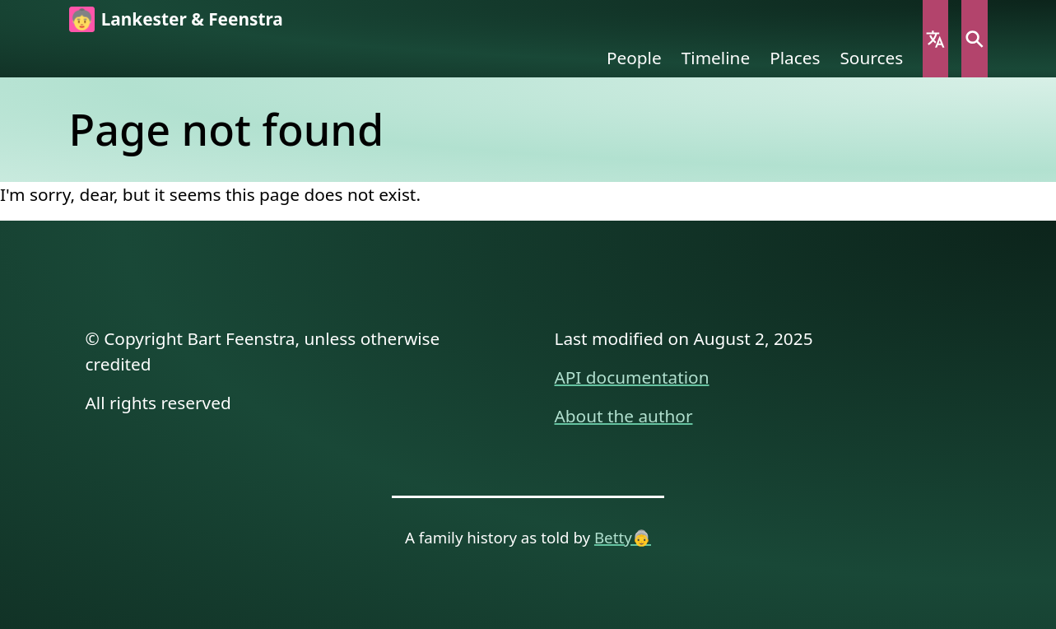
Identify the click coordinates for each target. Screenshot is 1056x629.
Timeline (716, 57)
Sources (871, 57)
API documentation (632, 377)
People (634, 57)
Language (935, 38)
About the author (624, 415)
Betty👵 (622, 537)
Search (974, 38)
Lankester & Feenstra (192, 18)
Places (795, 57)
